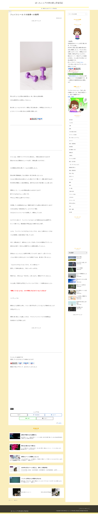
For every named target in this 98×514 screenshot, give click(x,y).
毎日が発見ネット (73, 76)
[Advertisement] (36, 31)
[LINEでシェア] (27, 418)
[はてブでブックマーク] (53, 414)
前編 (69, 96)
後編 (72, 96)
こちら (81, 62)
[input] (77, 14)
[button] (44, 418)
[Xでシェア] (19, 414)
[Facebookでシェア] (36, 414)
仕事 (12, 408)
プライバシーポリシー (84, 509)
